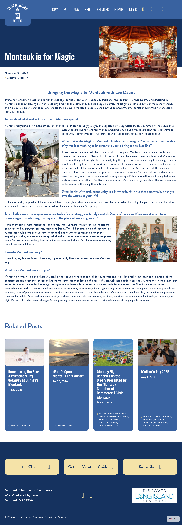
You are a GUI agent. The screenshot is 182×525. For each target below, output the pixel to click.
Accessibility (50, 517)
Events (119, 9)
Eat (65, 9)
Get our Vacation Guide (91, 467)
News (133, 9)
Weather (151, 11)
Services (103, 9)
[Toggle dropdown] (172, 8)
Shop (88, 9)
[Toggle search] (143, 9)
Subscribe (162, 11)
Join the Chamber (32, 467)
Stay (55, 9)
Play (76, 9)
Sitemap (62, 517)
